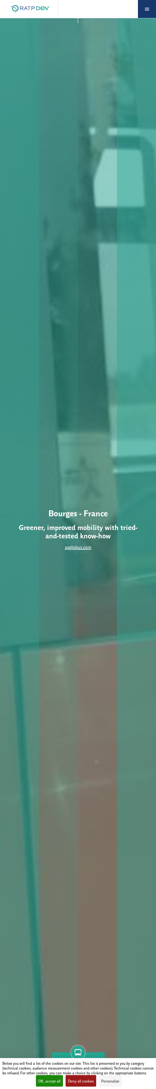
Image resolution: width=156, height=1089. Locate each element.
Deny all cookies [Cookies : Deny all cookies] (81, 1080)
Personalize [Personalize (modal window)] (110, 1080)
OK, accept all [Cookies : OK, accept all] (49, 1080)
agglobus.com (78, 547)
